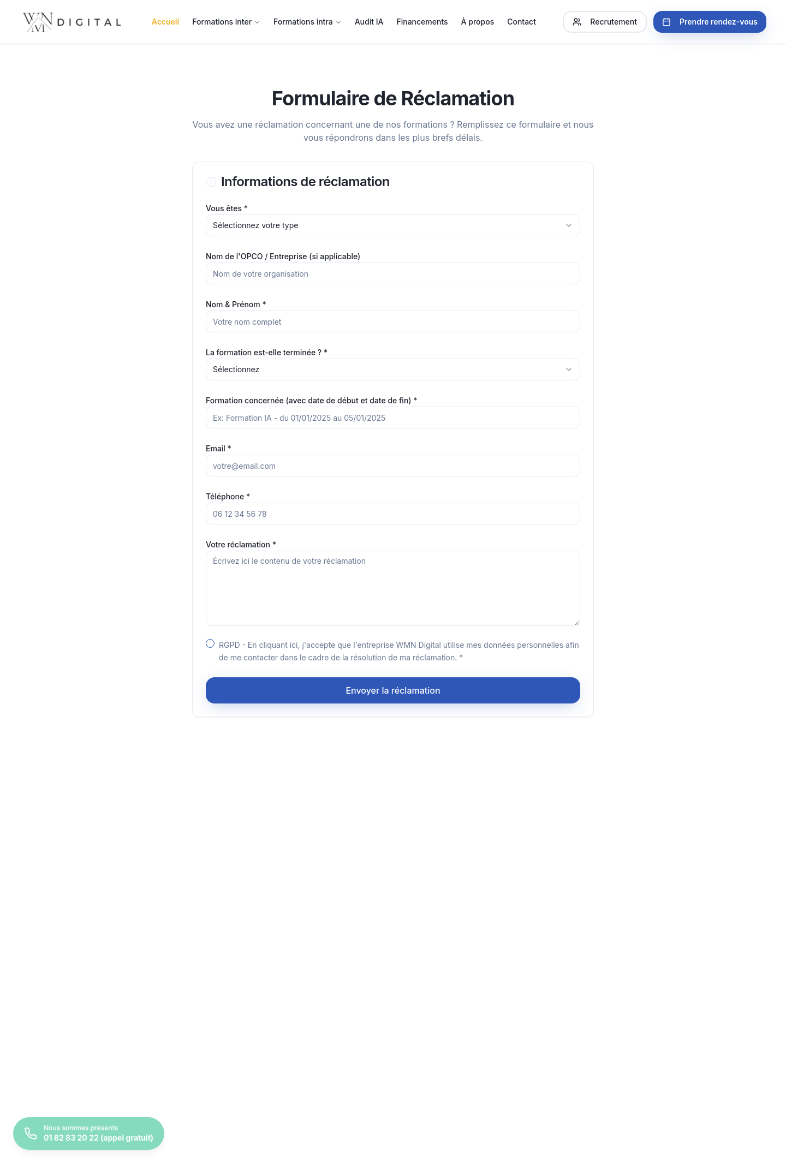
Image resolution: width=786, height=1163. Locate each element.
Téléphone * (228, 496)
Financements (422, 21)
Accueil (165, 21)
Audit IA (369, 21)
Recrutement (605, 21)
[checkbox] (210, 643)
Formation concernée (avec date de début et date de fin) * (312, 400)
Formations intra (307, 21)
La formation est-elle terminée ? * (266, 352)
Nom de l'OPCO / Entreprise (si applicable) (283, 256)
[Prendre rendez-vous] (88, 1133)
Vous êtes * (227, 208)
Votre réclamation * (241, 544)
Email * (218, 448)
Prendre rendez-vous (710, 21)
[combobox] (393, 225)
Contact (521, 21)
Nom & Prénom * (236, 304)
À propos (478, 21)
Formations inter (226, 21)
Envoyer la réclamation (393, 690)
